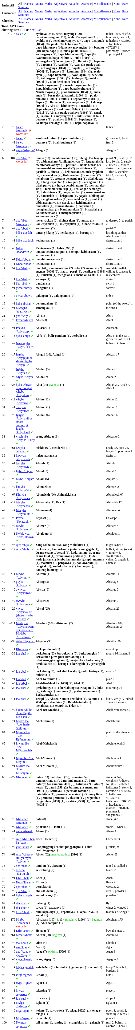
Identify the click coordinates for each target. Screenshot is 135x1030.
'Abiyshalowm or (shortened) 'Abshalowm (25, 630)
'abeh (21, 279)
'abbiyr (23, 549)
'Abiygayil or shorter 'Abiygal (24, 360)
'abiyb (23, 335)
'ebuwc (24, 295)
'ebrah (23, 912)
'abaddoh (25, 240)
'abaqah (24, 895)
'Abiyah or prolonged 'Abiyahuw (24, 390)
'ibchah (23, 303)
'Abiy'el (24, 320)
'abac (21, 865)
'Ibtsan (23, 882)
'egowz (24, 975)
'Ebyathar (25, 641)
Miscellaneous (102, 3)
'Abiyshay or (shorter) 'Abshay (24, 614)
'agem (23, 1018)
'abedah (24, 232)
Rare (125, 3)
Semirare (23, 7)
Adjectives (60, 3)
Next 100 (35, 29)
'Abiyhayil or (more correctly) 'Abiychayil (24, 423)
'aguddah (25, 967)
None (116, 3)
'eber (21, 907)
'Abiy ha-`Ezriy (25, 438)
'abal (21, 653)
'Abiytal (24, 471)
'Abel (21, 683)
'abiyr (22, 545)
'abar (21, 903)
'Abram (24, 935)
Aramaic (86, 3)
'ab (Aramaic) (22, 128)
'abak (22, 649)
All (20, 11)
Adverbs (74, 3)
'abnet (22, 847)
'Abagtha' (25, 150)
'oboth (22, 943)
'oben (22, 827)
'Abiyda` (25, 377)
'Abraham (22, 921)
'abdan (23, 259)
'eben (22, 777)
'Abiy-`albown (25, 535)
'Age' (21, 947)
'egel (21, 998)
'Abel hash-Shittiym (23, 724)
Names (28, 3)
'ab (19, 34)
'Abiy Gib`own (25, 345)
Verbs (48, 3)
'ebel (21, 688)
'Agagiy (24, 959)
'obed (22, 228)
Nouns (39, 3)
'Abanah (24, 831)
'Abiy (22, 315)
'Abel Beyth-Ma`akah (24, 713)
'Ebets (22, 878)
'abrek (23, 930)
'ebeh (21, 283)
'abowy (24, 287)
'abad (21, 158)
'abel (21, 671)
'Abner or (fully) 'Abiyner (25, 858)
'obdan (23, 263)
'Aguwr (24, 982)
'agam (23, 1010)
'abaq (21, 886)
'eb (19, 138)
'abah (21, 268)
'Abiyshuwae (24, 591)
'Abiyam (25, 479)
